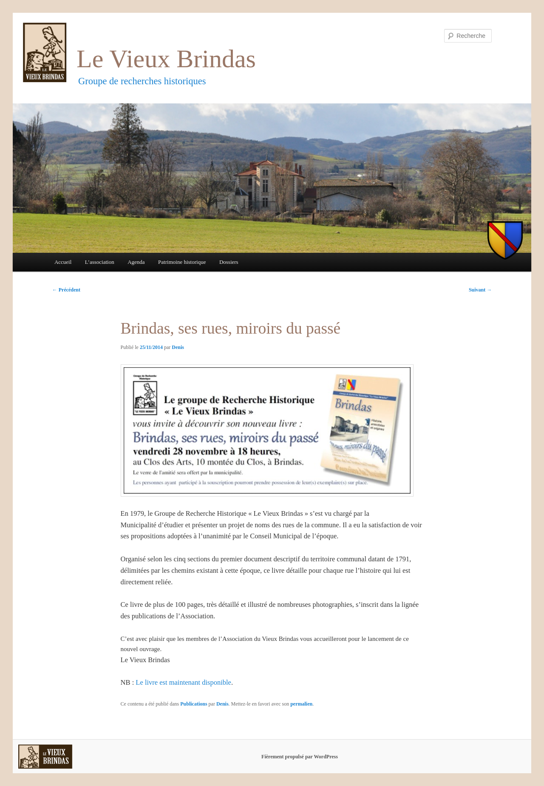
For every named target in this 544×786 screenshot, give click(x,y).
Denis (178, 347)
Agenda (136, 262)
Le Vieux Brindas (166, 59)
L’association (99, 262)
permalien (301, 704)
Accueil (62, 262)
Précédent (66, 290)
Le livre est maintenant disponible (183, 682)
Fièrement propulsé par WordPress (299, 757)
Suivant (480, 290)
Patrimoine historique (182, 262)
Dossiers (228, 262)
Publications (193, 704)
